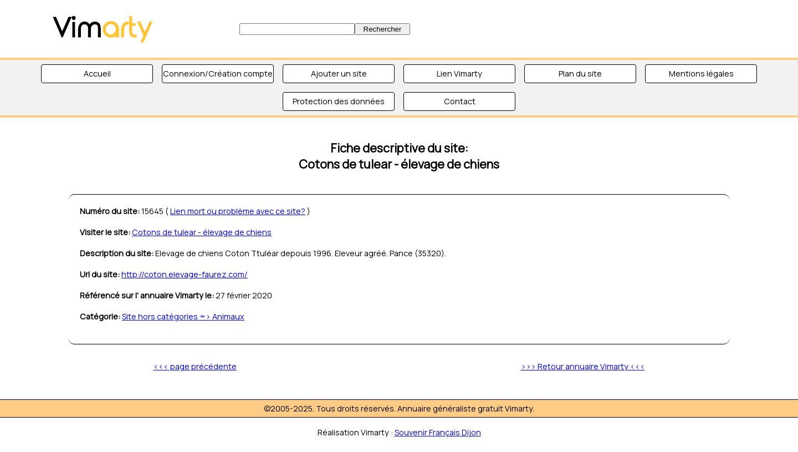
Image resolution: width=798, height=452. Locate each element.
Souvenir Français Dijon (438, 432)
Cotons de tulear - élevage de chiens (202, 232)
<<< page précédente (195, 366)
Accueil (97, 73)
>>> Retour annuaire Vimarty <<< (583, 366)
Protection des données (339, 101)
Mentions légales (701, 73)
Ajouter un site (339, 73)
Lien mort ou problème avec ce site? (237, 211)
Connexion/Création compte (218, 73)
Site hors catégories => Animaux (183, 316)
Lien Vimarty (459, 73)
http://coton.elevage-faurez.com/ (184, 274)
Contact (459, 101)
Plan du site (580, 73)
